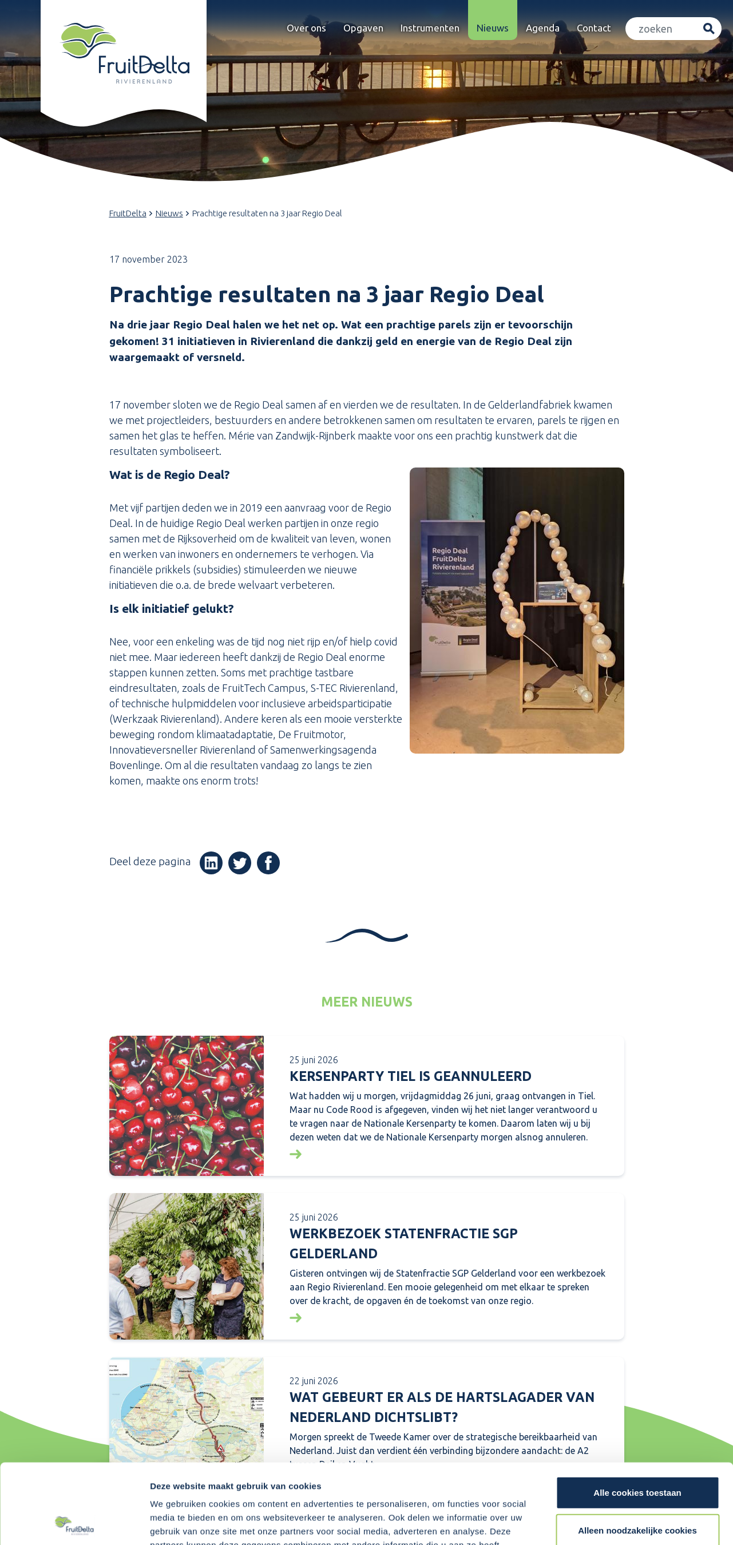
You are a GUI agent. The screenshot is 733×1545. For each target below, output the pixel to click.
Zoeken (709, 29)
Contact (594, 27)
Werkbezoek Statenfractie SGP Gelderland (404, 1243)
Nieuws (493, 27)
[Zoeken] (661, 29)
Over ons (306, 27)
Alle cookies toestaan (637, 1410)
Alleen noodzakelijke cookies (637, 1447)
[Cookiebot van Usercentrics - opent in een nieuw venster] (74, 1522)
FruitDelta (127, 213)
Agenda (543, 27)
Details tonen (618, 1522)
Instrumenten (430, 27)
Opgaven (363, 27)
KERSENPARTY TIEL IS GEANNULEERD (411, 1076)
